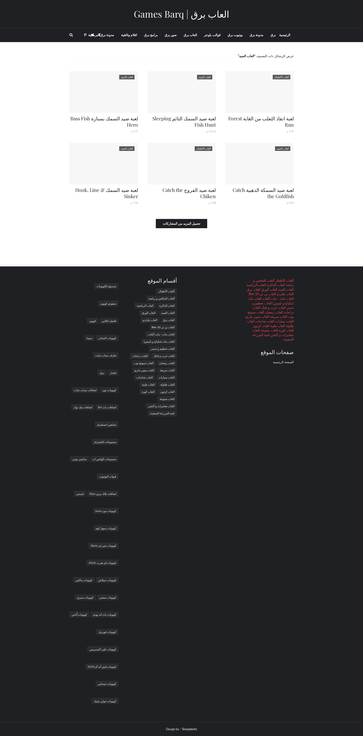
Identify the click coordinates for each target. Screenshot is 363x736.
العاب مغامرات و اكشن (161, 406)
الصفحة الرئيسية (283, 362)
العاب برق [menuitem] (190, 35)
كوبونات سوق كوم (106, 528)
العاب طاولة (167, 384)
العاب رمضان (273, 312)
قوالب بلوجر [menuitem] (212, 35)
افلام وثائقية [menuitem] (129, 35)
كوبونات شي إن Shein (103, 545)
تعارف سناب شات (105, 355)
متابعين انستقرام (106, 424)
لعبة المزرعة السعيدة (162, 413)
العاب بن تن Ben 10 (262, 294)
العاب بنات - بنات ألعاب (278, 298)
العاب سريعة (278, 316)
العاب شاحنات (264, 321)
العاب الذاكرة (275, 285)
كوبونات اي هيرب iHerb (102, 562)
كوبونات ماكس (83, 580)
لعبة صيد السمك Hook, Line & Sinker (106, 193)
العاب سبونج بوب (143, 363)
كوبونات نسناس (107, 684)
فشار (113, 372)
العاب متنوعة (269, 330)
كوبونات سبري (85, 597)
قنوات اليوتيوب (107, 476)
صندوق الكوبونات (106, 286)
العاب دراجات (140, 356)
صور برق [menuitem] (171, 35)
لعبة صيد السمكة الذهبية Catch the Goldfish (263, 193)
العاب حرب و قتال (273, 307)
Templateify (189, 729)
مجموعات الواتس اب (104, 459)
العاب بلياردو (285, 294)
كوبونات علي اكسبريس (103, 649)
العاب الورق (268, 289)
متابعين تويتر (79, 459)
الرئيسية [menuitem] (284, 35)
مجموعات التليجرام (105, 442)
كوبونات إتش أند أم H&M (102, 666)
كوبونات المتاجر (107, 338)
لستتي (80, 494)
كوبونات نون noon (105, 511)
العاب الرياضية (256, 285)
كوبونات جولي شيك (105, 701)
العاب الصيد (285, 289)
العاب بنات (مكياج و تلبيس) (159, 341)
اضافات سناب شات (85, 390)
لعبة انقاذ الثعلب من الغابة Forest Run (261, 121)
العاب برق (253, 289)
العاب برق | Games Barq (181, 14)
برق (102, 372)
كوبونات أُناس (79, 614)
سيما (89, 338)
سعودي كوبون (108, 303)
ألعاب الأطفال (284, 280)
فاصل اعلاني (109, 321)
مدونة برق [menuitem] (256, 35)
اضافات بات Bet (107, 407)
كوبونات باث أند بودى (104, 614)
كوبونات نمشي (107, 597)
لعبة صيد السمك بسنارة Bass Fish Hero (104, 121)
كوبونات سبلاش (107, 580)
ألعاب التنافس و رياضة (162, 298)
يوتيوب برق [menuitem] (235, 35)
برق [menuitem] (273, 35)
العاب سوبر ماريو (257, 316)
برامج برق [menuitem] (151, 35)
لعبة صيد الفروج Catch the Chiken (189, 193)
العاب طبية (277, 326)
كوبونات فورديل (107, 632)
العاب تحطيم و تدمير (163, 348)
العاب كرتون (261, 326)
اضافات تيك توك (83, 407)
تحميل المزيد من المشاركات (181, 223)
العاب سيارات (284, 321)
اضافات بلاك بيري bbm (103, 494)
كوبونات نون (109, 390)
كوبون (92, 321)
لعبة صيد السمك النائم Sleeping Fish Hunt (184, 121)
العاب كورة (286, 330)
